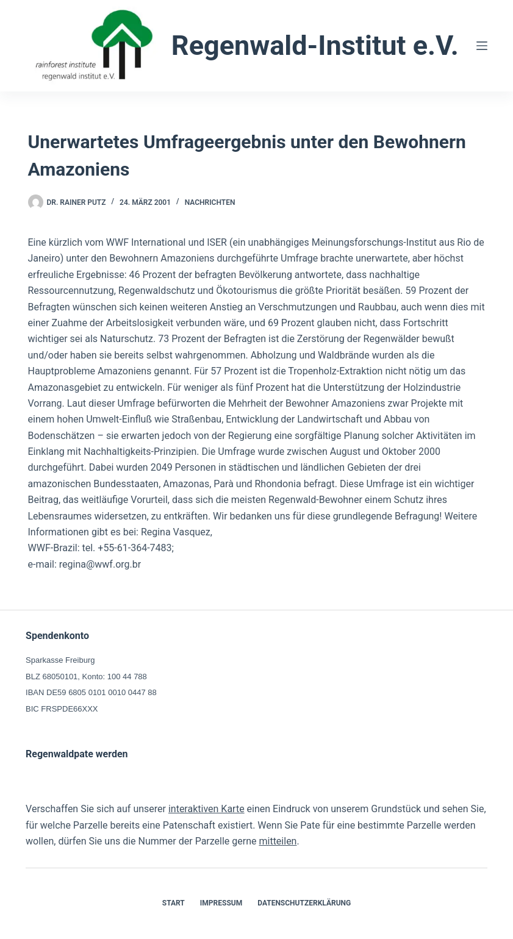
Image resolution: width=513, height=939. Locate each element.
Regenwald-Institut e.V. (315, 45)
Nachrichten (210, 202)
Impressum (221, 903)
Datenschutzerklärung (304, 903)
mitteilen (277, 841)
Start (173, 903)
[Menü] (481, 45)
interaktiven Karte (206, 809)
